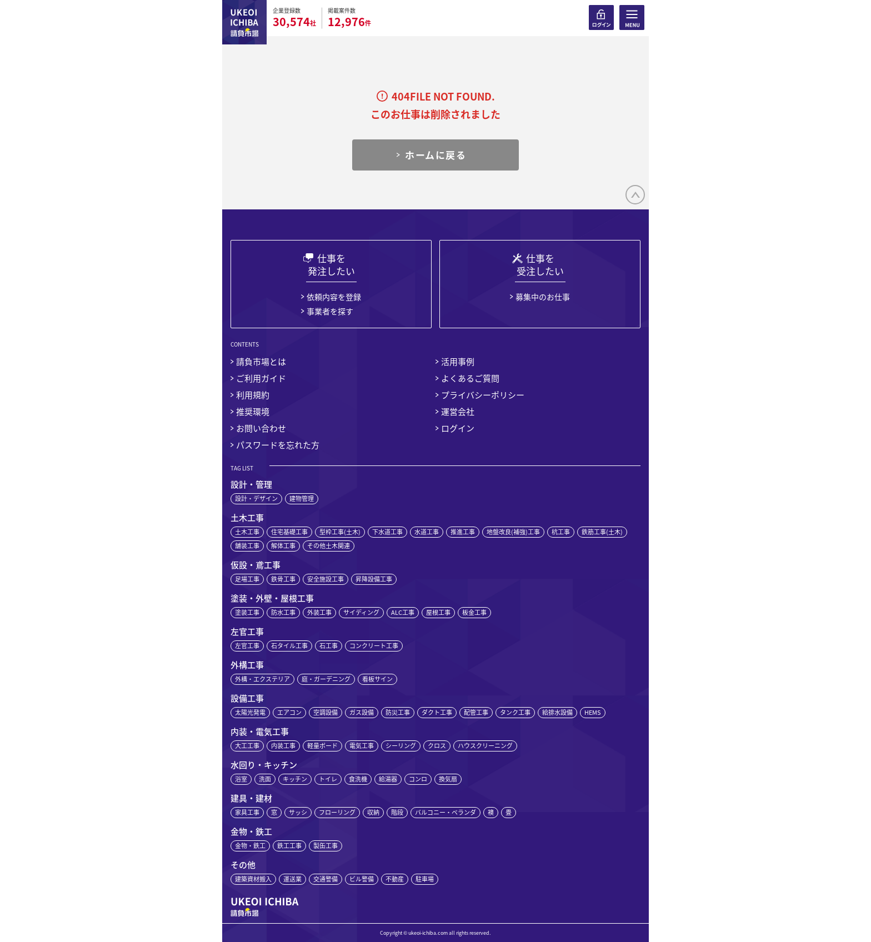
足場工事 (247, 579)
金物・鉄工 (250, 845)
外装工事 (319, 612)
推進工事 (462, 532)
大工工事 (247, 745)
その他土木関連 (328, 545)
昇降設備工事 (374, 579)
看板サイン (377, 679)
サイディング (361, 612)
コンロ (418, 779)
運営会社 (457, 412)
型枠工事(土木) (340, 532)
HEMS (592, 712)
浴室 (241, 779)
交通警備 (325, 879)
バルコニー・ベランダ (445, 812)
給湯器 (388, 779)
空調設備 (325, 712)
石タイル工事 (289, 645)
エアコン (289, 712)
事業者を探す (330, 311)
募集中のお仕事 (542, 296)
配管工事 (476, 712)
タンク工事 (515, 712)
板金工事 (474, 612)
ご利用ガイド (261, 378)
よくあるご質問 (470, 378)
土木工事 (247, 532)
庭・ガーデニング (326, 679)
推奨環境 (252, 412)
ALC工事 (402, 612)
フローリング (337, 812)
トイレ (328, 779)
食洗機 (358, 779)
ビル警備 (361, 879)
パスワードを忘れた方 (277, 445)
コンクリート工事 (373, 645)
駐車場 (425, 879)
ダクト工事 (437, 712)
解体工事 (283, 545)
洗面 (265, 779)
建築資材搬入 (253, 879)
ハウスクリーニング (485, 745)
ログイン (457, 428)
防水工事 (283, 612)
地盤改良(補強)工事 (513, 532)
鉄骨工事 (283, 579)
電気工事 (361, 745)
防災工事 (398, 712)
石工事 (328, 645)
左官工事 (247, 645)
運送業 (292, 879)
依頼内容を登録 (334, 296)
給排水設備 (557, 712)
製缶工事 (325, 845)
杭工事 (561, 532)
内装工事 (283, 745)
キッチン (295, 779)
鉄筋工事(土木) (602, 532)
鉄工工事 (289, 845)
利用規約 (252, 395)
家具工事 (247, 812)
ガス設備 (361, 712)
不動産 (395, 879)
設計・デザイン (256, 498)
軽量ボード (322, 745)
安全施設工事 (325, 579)
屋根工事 (438, 612)
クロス (437, 745)
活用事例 (457, 362)
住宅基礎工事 (289, 532)
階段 (397, 812)
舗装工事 (247, 545)
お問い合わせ (261, 428)
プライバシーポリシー (482, 395)
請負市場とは (261, 362)
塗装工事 (247, 612)
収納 (373, 812)
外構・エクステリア (262, 679)
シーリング (401, 745)
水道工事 (426, 532)
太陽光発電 (250, 712)
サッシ (298, 812)
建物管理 (301, 498)
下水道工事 (387, 532)
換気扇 (448, 779)
